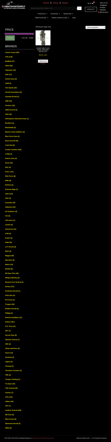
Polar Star (10, 295)
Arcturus (10, 105)
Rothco (10, 322)
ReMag (9, 313)
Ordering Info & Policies (38, 438)
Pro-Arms (10, 300)
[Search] (79, 8)
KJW (8, 233)
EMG (8, 180)
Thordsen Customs (13, 370)
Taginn (9, 362)
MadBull (9, 61)
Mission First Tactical (14, 282)
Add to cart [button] (43, 61)
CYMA (8, 154)
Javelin (9, 225)
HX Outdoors (11, 211)
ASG (8, 114)
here (91, 438)
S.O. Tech (10, 326)
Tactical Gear (68, 13)
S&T (8, 331)
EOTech (9, 185)
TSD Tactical (11, 388)
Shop (55, 3)
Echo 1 (9, 172)
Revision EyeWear (13, 317)
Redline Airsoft (12, 309)
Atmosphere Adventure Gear (17, 119)
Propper (9, 304)
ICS (7, 216)
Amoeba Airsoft (12, 96)
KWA (8, 242)
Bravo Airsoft (11, 141)
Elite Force (10, 176)
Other (9, 66)
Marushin (9, 260)
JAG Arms (10, 220)
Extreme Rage (11, 189)
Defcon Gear (11, 158)
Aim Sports (11, 88)
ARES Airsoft (11, 110)
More (74, 17)
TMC (8, 375)
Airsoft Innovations (13, 92)
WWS (8, 428)
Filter (10, 38)
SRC (8, 344)
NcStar (9, 286)
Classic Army (12, 52)
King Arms (10, 229)
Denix (9, 163)
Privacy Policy (50, 438)
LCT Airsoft (10, 247)
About (65, 3)
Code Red (10, 145)
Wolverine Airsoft (12, 423)
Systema (9, 357)
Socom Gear (11, 335)
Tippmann (10, 70)
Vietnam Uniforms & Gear (60, 17)
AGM (8, 83)
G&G (9, 194)
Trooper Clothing (12, 379)
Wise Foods (10, 419)
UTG (9, 397)
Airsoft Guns (42, 13)
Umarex (9, 392)
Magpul (9, 256)
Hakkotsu (10, 207)
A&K (8, 74)
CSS (8, 57)
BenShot (9, 123)
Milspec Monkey (12, 278)
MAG (8, 251)
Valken (9, 401)
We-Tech (9, 415)
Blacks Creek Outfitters (15, 132)
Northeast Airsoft (12, 291)
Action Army (11, 79)
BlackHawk (10, 127)
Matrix (9, 264)
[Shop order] (95, 27)
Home (46, 3)
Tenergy (9, 366)
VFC (8, 406)
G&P (8, 198)
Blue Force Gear (12, 136)
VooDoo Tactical (13, 410)
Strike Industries (12, 348)
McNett (9, 269)
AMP (8, 101)
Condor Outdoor (13, 149)
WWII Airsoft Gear (41, 17)
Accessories (55, 13)
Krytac (8, 238)
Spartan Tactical (12, 339)
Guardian (10, 203)
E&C (8, 167)
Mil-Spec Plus (12, 273)
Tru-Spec (10, 384)
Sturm (9, 353)
